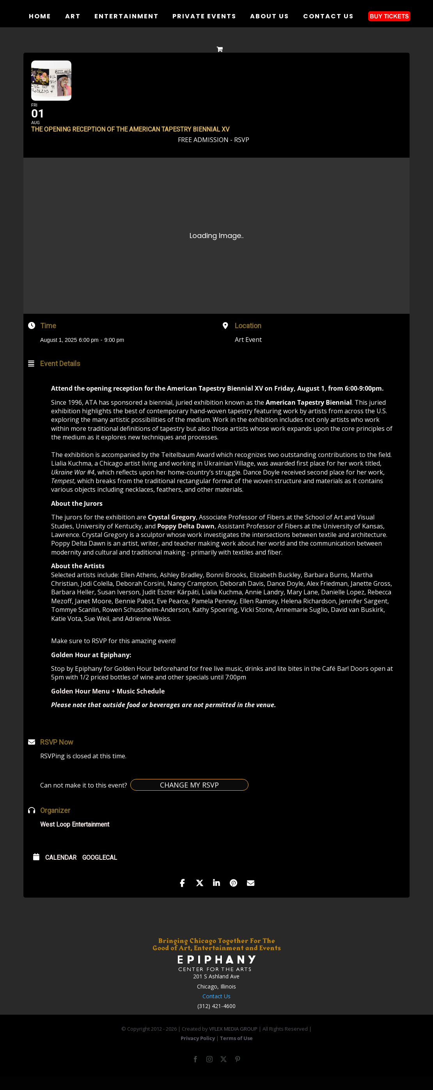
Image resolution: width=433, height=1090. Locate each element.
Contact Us (216, 1008)
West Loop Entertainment (74, 836)
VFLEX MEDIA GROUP (233, 1040)
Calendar (60, 869)
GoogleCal (99, 869)
